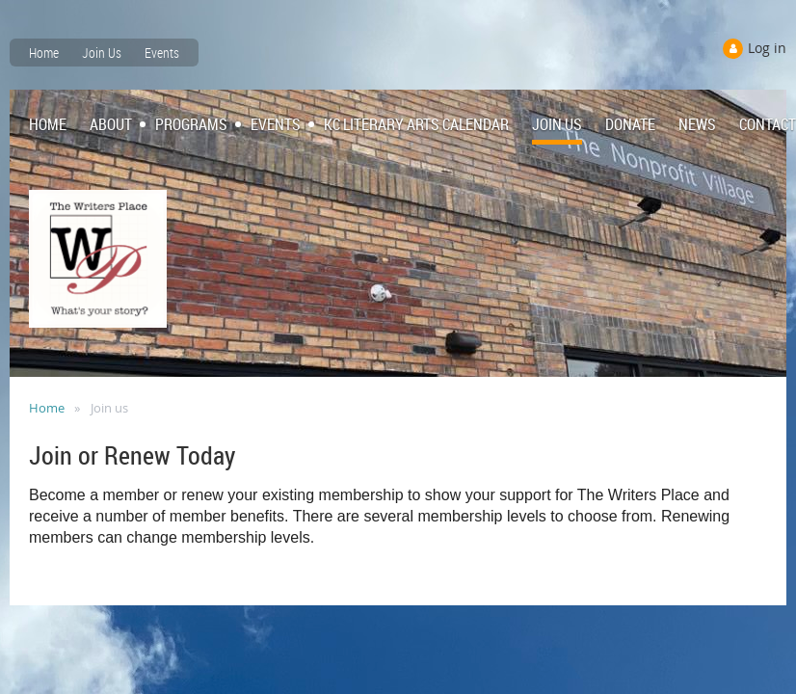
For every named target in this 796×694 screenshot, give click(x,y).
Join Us (101, 52)
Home (44, 52)
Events (162, 52)
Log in (767, 48)
